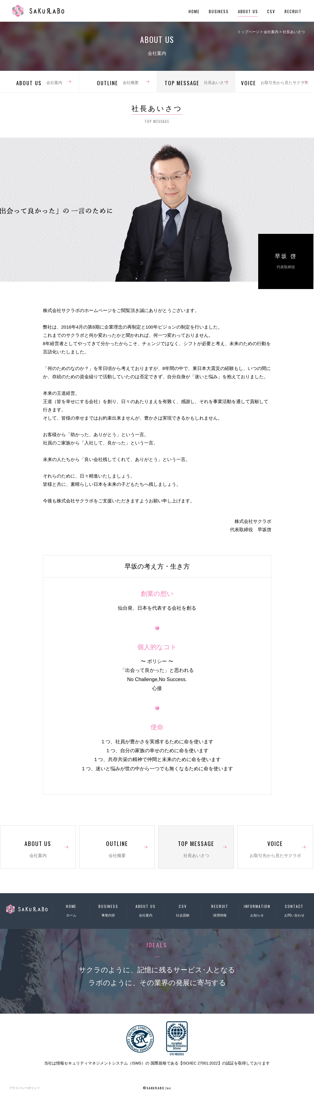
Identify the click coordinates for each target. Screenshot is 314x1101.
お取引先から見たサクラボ (274, 83)
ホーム (71, 909)
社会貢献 (182, 909)
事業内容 (108, 909)
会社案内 (39, 83)
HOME (194, 11)
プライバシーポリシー (24, 1088)
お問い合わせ (294, 909)
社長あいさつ (196, 83)
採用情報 (219, 909)
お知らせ (257, 909)
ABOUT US (248, 11)
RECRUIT (293, 11)
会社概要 (118, 83)
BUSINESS (219, 11)
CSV (271, 11)
